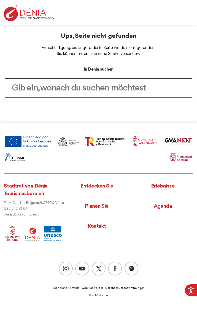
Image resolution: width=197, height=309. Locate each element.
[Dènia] (29, 12)
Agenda (163, 206)
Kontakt (97, 226)
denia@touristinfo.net (20, 214)
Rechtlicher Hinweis (66, 288)
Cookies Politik (92, 288)
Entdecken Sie (96, 186)
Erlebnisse (163, 186)
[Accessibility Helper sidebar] (191, 290)
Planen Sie (96, 206)
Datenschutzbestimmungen (124, 288)
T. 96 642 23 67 (15, 208)
